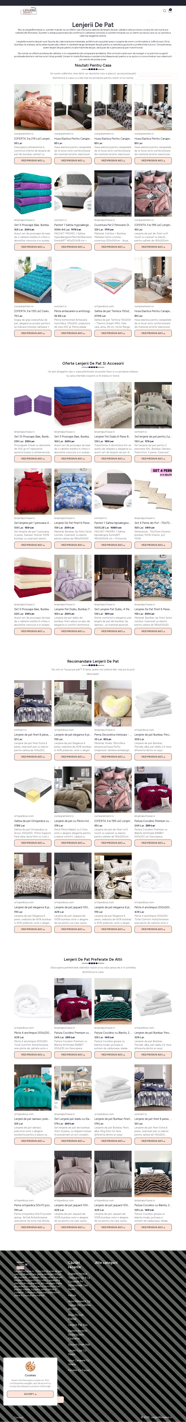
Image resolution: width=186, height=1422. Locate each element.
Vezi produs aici (33, 160)
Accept (30, 1393)
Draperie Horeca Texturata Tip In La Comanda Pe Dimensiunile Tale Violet (79, 1281)
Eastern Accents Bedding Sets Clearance (77, 1334)
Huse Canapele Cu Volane (78, 1362)
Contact (18, 1417)
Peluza (72, 1295)
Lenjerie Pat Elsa (77, 1325)
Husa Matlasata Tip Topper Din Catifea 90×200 (79, 1305)
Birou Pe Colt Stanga (76, 1317)
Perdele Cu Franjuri (79, 1370)
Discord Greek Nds (79, 1344)
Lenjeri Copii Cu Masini (77, 1352)
